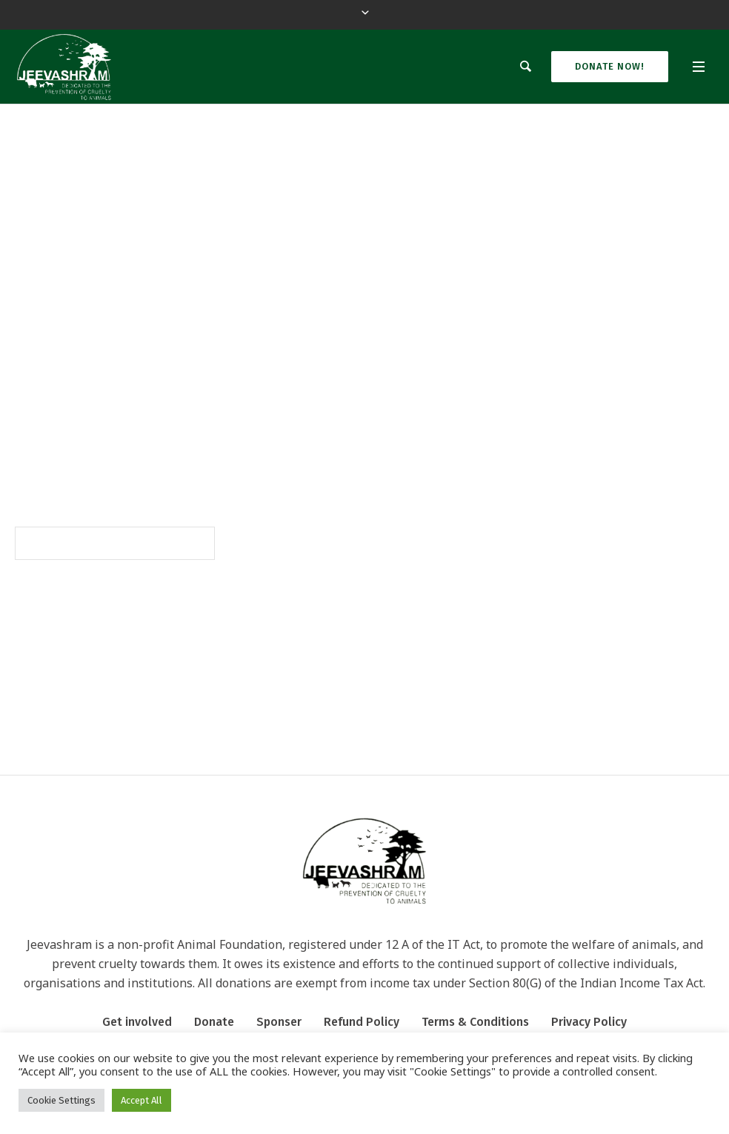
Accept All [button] (141, 1100)
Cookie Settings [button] (61, 1100)
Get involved (137, 1022)
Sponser (279, 1022)
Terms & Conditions (475, 1022)
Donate (214, 1022)
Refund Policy (361, 1022)
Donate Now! (610, 66)
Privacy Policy (589, 1022)
